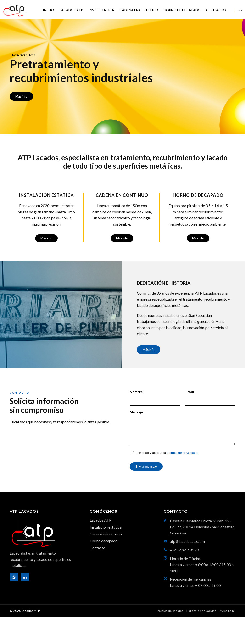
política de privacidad (182, 453)
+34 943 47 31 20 (184, 550)
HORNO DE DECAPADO (182, 10)
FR (241, 10)
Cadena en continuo (106, 534)
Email (189, 392)
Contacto (97, 547)
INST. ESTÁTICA (101, 10)
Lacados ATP (100, 520)
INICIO (48, 10)
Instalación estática (106, 527)
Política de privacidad (201, 611)
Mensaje (136, 412)
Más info (21, 96)
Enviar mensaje (146, 466)
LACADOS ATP (71, 10)
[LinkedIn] (25, 577)
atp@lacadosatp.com (187, 541)
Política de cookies (170, 611)
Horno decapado (103, 541)
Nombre (136, 392)
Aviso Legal (227, 611)
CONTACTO (216, 10)
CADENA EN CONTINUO (139, 10)
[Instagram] (14, 577)
